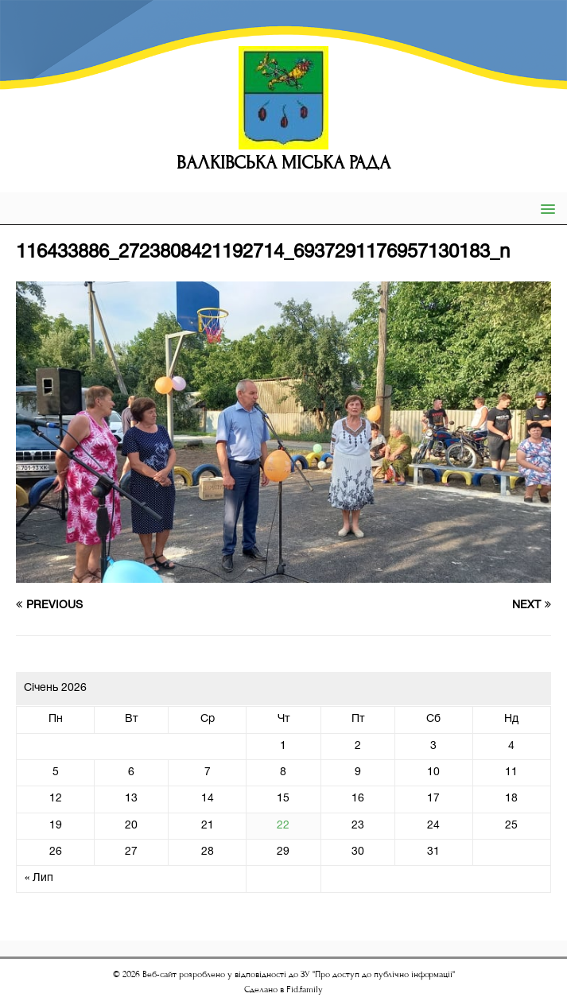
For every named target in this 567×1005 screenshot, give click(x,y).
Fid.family (304, 989)
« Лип (39, 878)
